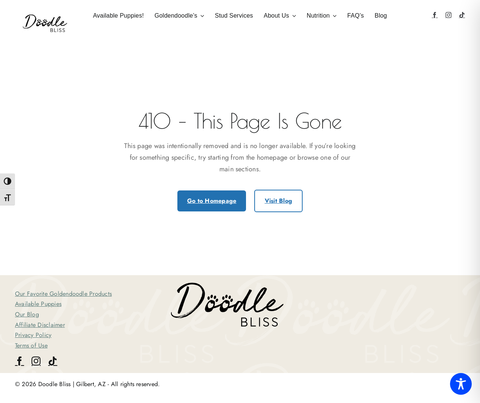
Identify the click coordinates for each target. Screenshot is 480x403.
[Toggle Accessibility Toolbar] (460, 384)
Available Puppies (38, 304)
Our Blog (27, 314)
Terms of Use (31, 345)
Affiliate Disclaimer (40, 325)
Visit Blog (278, 200)
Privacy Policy (33, 335)
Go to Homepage (211, 200)
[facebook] (435, 15)
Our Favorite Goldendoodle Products (63, 293)
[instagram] (449, 15)
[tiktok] (462, 15)
